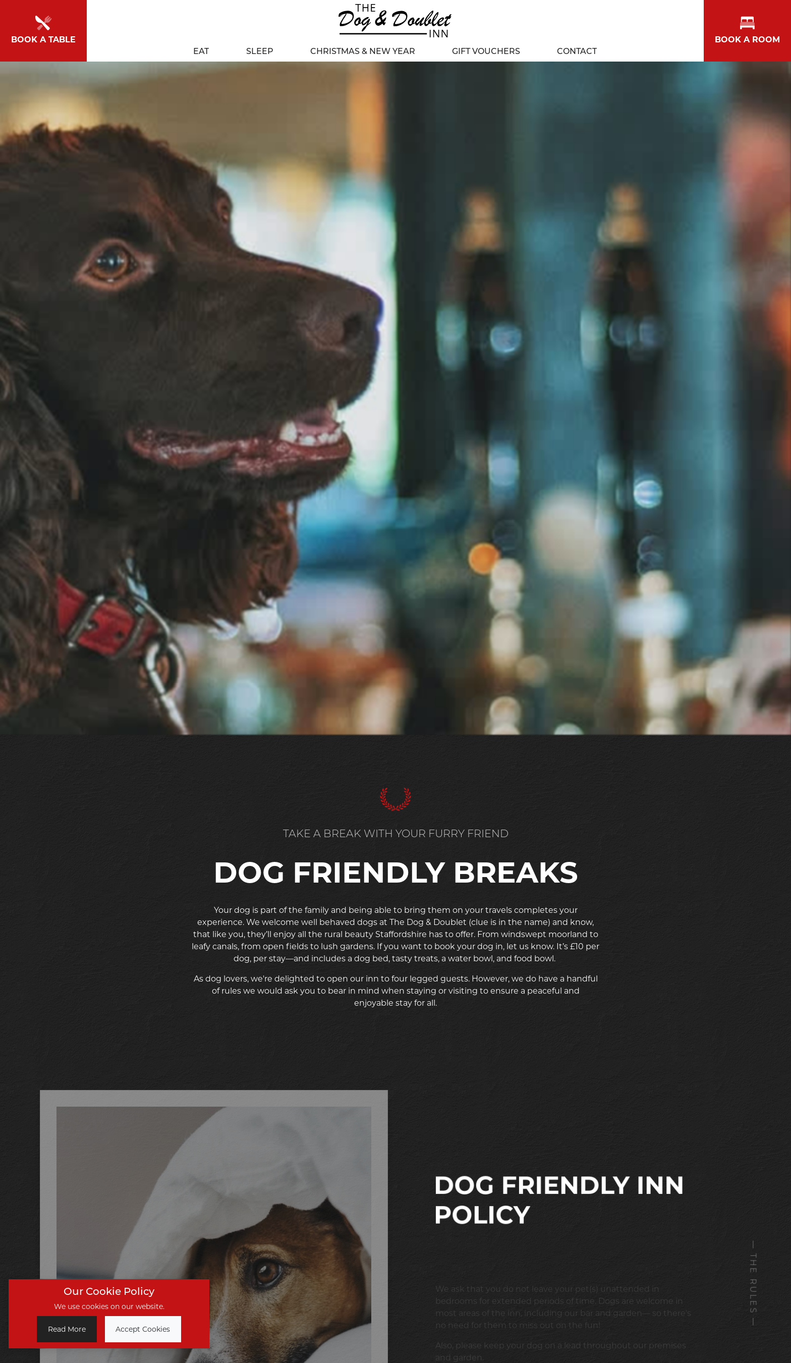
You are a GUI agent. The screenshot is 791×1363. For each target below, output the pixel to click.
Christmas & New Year (362, 49)
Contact (577, 49)
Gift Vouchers (486, 49)
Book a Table (43, 29)
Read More (67, 1329)
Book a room (747, 29)
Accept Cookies (143, 1329)
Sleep (259, 49)
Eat (201, 49)
